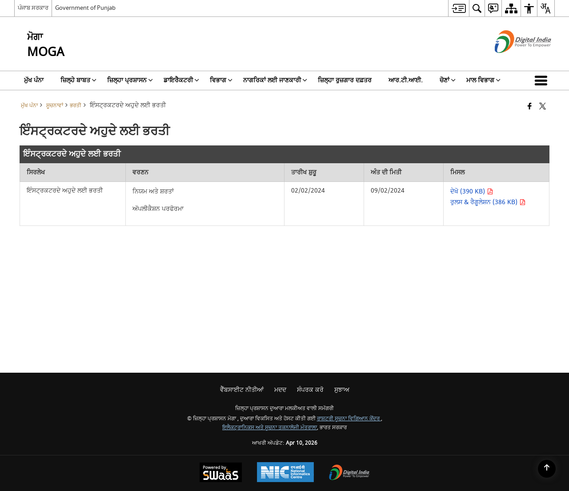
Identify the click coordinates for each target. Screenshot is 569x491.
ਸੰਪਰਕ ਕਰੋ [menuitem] (310, 389)
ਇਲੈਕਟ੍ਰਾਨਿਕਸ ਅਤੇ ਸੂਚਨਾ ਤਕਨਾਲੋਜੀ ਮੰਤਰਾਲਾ (269, 427)
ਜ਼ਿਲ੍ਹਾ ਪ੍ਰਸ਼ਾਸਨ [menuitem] (130, 80)
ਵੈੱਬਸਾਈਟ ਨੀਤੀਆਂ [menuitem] (242, 389)
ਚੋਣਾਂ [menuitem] (448, 80)
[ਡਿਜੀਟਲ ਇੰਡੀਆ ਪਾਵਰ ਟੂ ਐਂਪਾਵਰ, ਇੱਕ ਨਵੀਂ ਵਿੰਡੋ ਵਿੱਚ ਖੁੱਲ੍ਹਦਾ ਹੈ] (349, 473)
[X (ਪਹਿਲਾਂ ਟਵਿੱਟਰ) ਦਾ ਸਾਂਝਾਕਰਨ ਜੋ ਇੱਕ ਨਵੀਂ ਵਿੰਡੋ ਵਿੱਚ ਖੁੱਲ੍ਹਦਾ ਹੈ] (542, 107)
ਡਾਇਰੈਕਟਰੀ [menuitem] (181, 80)
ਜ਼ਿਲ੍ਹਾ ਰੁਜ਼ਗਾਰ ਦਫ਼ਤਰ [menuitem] (345, 80)
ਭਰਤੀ (75, 105)
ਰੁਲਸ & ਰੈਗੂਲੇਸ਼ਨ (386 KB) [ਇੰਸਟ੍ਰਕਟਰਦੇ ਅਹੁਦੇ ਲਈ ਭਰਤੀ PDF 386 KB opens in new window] (487, 202)
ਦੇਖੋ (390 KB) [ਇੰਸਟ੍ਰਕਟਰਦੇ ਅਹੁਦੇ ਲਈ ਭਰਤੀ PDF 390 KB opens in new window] (471, 191)
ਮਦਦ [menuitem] (280, 389)
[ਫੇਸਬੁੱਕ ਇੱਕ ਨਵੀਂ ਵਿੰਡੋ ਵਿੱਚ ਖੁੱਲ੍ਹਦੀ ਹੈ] (529, 107)
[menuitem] (458, 8)
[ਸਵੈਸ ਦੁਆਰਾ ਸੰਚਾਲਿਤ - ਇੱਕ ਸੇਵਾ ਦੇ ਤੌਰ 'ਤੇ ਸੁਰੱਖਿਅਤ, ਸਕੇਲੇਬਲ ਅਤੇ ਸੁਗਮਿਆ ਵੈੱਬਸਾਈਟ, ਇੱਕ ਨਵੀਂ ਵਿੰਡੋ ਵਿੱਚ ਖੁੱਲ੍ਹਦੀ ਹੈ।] (220, 473)
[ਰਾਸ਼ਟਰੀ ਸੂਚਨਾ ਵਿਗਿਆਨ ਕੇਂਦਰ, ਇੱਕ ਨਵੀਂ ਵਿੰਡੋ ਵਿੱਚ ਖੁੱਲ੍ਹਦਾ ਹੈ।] (285, 473)
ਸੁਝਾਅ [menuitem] (341, 389)
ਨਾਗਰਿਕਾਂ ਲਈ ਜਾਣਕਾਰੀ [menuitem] (275, 80)
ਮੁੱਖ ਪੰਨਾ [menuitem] (34, 80)
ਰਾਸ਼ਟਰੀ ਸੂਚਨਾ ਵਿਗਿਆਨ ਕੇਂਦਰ (349, 419)
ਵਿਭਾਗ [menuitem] (221, 80)
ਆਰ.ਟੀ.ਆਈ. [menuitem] (406, 80)
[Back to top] (547, 469)
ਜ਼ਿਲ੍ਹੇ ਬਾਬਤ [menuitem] (78, 80)
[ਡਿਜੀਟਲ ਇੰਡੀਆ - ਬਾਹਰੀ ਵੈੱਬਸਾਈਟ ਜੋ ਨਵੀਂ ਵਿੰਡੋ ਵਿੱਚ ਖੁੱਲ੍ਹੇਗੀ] (511, 60)
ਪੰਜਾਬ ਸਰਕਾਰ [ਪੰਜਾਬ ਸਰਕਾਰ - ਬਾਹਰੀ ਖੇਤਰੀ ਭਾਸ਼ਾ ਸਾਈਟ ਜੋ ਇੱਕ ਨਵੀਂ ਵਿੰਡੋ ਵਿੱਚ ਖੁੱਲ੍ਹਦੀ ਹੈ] (33, 8)
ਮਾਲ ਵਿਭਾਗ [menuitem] (483, 80)
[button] (542, 80)
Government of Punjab (85, 8)
